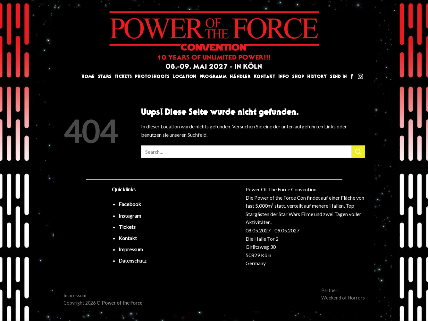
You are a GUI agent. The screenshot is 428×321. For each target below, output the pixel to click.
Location (184, 76)
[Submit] (358, 151)
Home (88, 76)
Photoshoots (152, 76)
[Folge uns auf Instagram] (360, 77)
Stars (104, 76)
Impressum (74, 295)
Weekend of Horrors (343, 297)
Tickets (123, 76)
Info (283, 76)
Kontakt (264, 76)
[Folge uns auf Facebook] (352, 77)
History (317, 76)
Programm (213, 76)
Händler (240, 76)
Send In (338, 76)
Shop (298, 76)
